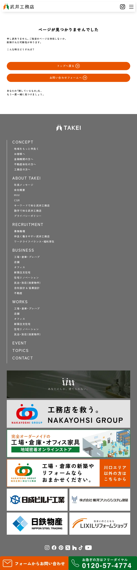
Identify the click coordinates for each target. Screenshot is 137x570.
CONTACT (22, 358)
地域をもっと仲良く (26, 148)
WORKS (20, 302)
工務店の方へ (22, 169)
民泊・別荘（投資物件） (27, 282)
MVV (17, 195)
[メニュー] (131, 7)
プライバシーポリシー (28, 216)
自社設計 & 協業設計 (27, 288)
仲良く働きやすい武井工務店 (32, 236)
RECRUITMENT (28, 224)
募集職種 (19, 231)
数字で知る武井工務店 (28, 210)
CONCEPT (22, 142)
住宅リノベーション (26, 277)
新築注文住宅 (22, 272)
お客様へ (19, 154)
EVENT (19, 343)
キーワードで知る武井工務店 (32, 205)
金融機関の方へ (23, 159)
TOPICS (20, 350)
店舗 (17, 262)
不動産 (18, 293)
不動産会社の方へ (25, 164)
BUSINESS (23, 250)
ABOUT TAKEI (26, 178)
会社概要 (19, 190)
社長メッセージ (23, 184)
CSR (17, 200)
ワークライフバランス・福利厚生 (34, 241)
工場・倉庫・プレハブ (27, 257)
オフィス (19, 267)
